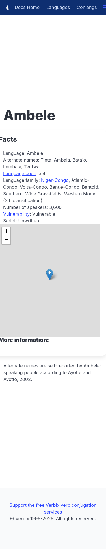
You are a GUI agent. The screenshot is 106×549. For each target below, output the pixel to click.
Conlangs (87, 7)
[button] (49, 274)
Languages (58, 7)
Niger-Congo (55, 180)
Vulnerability (16, 214)
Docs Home (21, 7)
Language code (19, 173)
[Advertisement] (53, 53)
